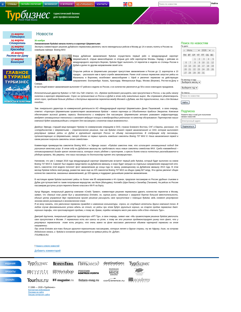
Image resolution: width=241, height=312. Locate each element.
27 (185, 73)
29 (194, 73)
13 (185, 66)
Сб (207, 55)
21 (190, 69)
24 (203, 69)
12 (212, 62)
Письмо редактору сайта (39, 294)
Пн (184, 55)
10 (203, 62)
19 (212, 66)
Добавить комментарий (48, 250)
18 (208, 66)
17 (203, 66)
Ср (193, 55)
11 (208, 62)
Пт (202, 55)
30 (199, 73)
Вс (212, 55)
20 (185, 69)
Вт (189, 55)
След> (213, 50)
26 (212, 69)
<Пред (184, 50)
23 (199, 69)
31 (203, 73)
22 (194, 69)
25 (208, 69)
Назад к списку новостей (47, 246)
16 (199, 66)
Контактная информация (39, 290)
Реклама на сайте (36, 292)
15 (194, 66)
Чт (198, 55)
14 (190, 66)
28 (190, 73)
